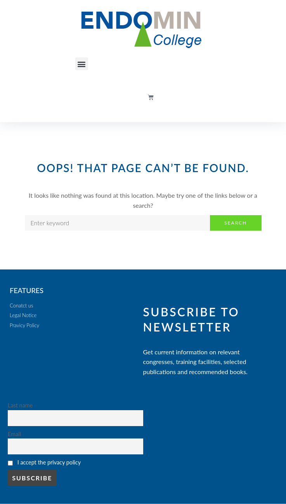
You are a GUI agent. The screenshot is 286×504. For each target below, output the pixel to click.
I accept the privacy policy (49, 462)
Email (14, 434)
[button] (81, 63)
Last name (20, 405)
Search (235, 223)
